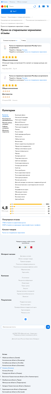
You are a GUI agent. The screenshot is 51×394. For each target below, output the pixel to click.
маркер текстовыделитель (23, 146)
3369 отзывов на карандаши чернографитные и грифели (21, 225)
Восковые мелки (20, 197)
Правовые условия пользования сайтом (25, 335)
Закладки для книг (20, 156)
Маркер (17, 153)
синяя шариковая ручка (22, 163)
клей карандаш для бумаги (22, 134)
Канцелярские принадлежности (11, 20)
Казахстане (29, 339)
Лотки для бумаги (20, 170)
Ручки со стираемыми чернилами (12, 23)
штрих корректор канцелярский (24, 144)
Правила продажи (25, 261)
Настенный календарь (21, 117)
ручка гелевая (19, 132)
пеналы (17, 129)
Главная (3, 17)
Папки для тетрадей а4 (21, 127)
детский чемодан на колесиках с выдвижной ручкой (30, 182)
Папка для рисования (21, 177)
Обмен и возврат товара (25, 259)
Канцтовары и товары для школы (19, 17)
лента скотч (18, 136)
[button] (13, 11)
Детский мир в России (18, 339)
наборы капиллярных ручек (23, 148)
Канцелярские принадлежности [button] (7, 119)
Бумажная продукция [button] (5, 115)
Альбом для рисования (21, 124)
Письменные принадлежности (36, 20)
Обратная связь (25, 269)
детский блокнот (20, 122)
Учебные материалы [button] (5, 127)
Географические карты (21, 189)
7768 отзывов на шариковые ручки (14, 223)
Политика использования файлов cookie (25, 267)
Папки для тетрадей (21, 120)
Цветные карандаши (21, 161)
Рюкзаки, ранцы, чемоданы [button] (7, 123)
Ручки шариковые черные (22, 173)
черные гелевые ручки (21, 151)
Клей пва (17, 168)
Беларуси (36, 339)
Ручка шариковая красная (22, 175)
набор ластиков (20, 139)
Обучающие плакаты (21, 192)
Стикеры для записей (21, 165)
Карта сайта (25, 272)
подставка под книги (21, 158)
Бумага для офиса (20, 115)
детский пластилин (21, 194)
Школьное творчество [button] (5, 131)
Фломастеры (18, 141)
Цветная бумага (19, 199)
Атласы (17, 187)
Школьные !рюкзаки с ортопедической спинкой (29, 185)
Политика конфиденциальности (25, 264)
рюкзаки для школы (20, 180)
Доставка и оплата (25, 256)
